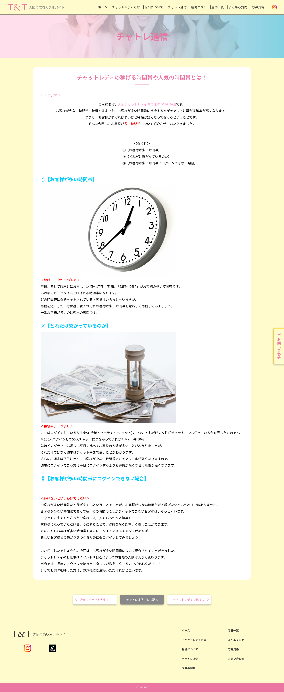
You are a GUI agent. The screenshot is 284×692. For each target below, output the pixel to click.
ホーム (69, 7)
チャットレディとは (97, 7)
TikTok (52, 648)
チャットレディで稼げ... (188, 599)
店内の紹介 (185, 7)
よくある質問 (233, 7)
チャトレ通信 (159, 7)
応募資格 (257, 7)
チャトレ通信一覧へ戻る (142, 599)
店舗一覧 (208, 7)
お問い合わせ (236, 658)
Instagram (274, 7)
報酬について (130, 7)
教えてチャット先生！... (95, 599)
